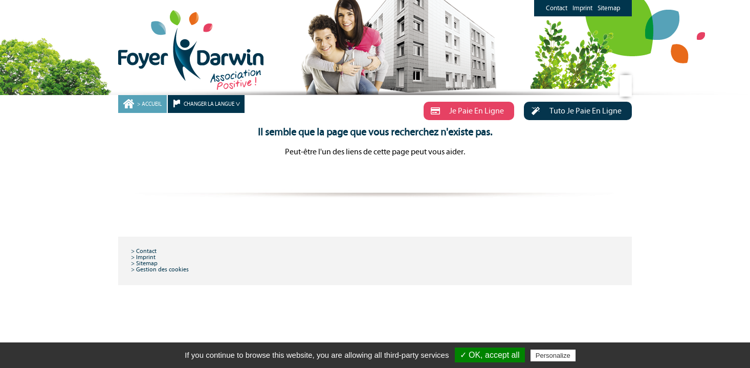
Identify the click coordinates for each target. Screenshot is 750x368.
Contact (556, 8)
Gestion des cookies (162, 269)
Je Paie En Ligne (464, 111)
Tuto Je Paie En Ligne (573, 111)
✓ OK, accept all (490, 355)
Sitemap (609, 8)
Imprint (582, 8)
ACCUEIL (152, 104)
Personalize (553, 355)
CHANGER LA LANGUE (209, 104)
